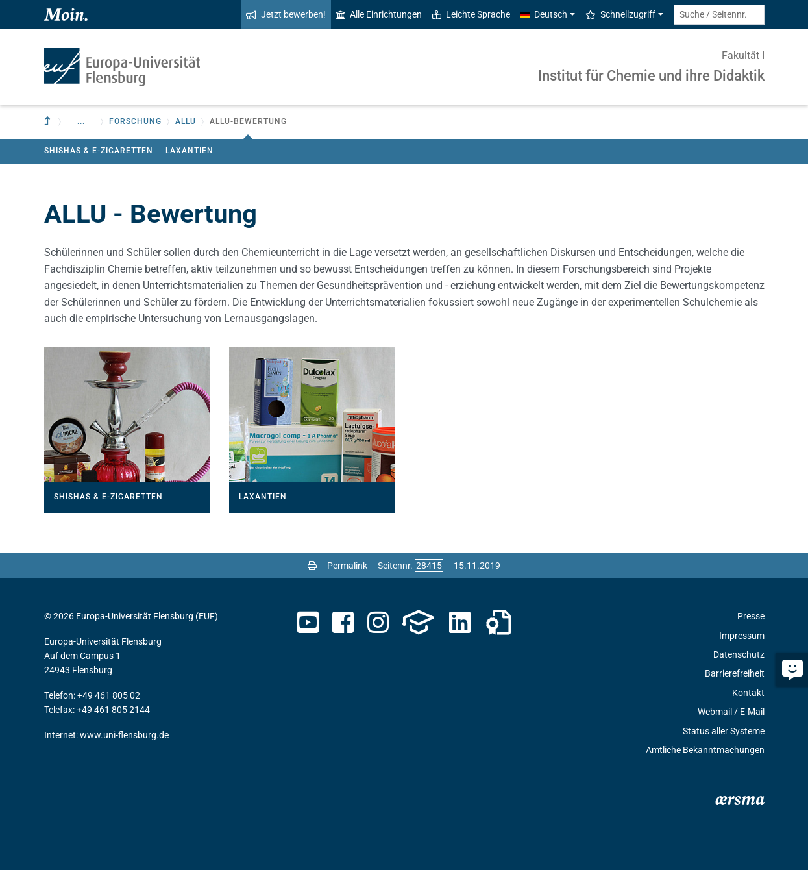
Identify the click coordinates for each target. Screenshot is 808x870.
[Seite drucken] (312, 565)
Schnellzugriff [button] (620, 14)
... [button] (81, 121)
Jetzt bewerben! (286, 14)
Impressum (742, 635)
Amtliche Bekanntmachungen (705, 750)
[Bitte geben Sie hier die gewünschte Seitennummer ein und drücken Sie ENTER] (429, 565)
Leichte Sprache (471, 14)
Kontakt (748, 693)
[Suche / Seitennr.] (719, 15)
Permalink (347, 565)
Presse (751, 616)
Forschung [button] (135, 121)
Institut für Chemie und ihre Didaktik (651, 76)
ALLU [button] (185, 121)
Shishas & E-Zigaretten (98, 150)
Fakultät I (743, 55)
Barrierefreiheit (735, 673)
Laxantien (189, 150)
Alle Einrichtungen (379, 14)
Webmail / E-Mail (731, 711)
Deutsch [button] (543, 14)
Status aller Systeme (724, 731)
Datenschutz (739, 654)
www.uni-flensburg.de (124, 735)
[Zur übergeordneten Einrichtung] (48, 121)
